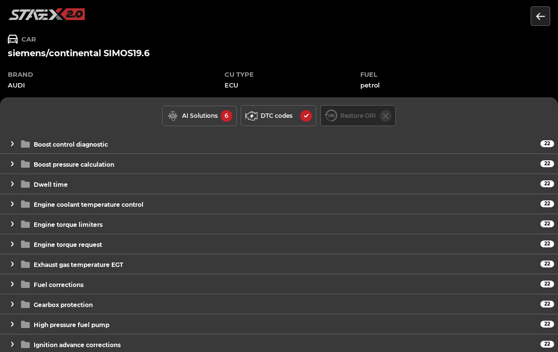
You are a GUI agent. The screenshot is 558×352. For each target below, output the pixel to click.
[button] (279, 144)
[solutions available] (199, 116)
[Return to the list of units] (540, 16)
